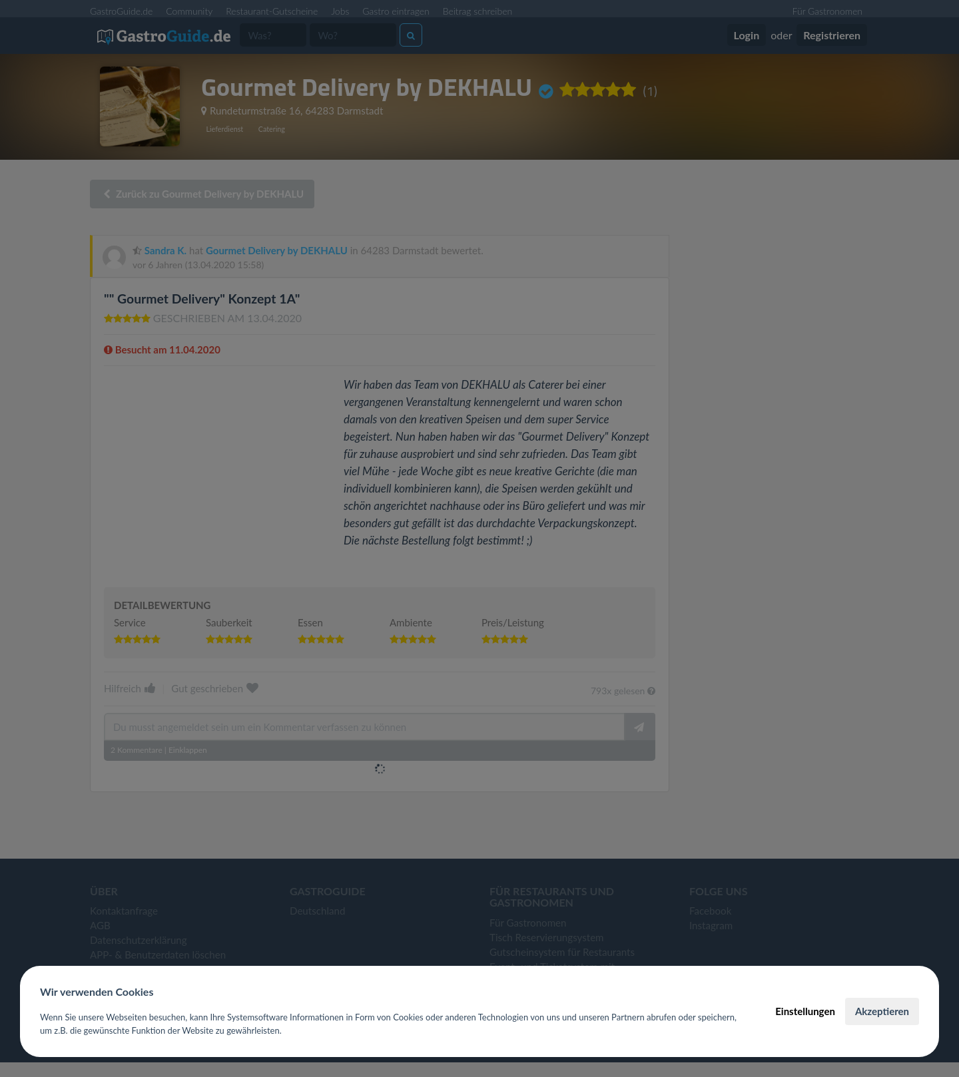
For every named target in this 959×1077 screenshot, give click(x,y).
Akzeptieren (882, 1011)
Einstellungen (805, 1011)
